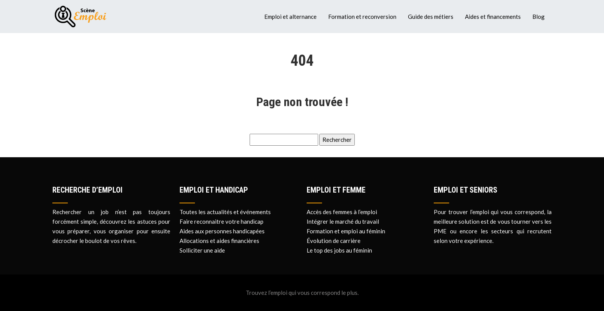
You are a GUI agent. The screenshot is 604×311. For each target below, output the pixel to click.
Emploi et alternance (290, 17)
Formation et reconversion (362, 17)
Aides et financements (493, 17)
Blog (538, 17)
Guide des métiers (430, 17)
